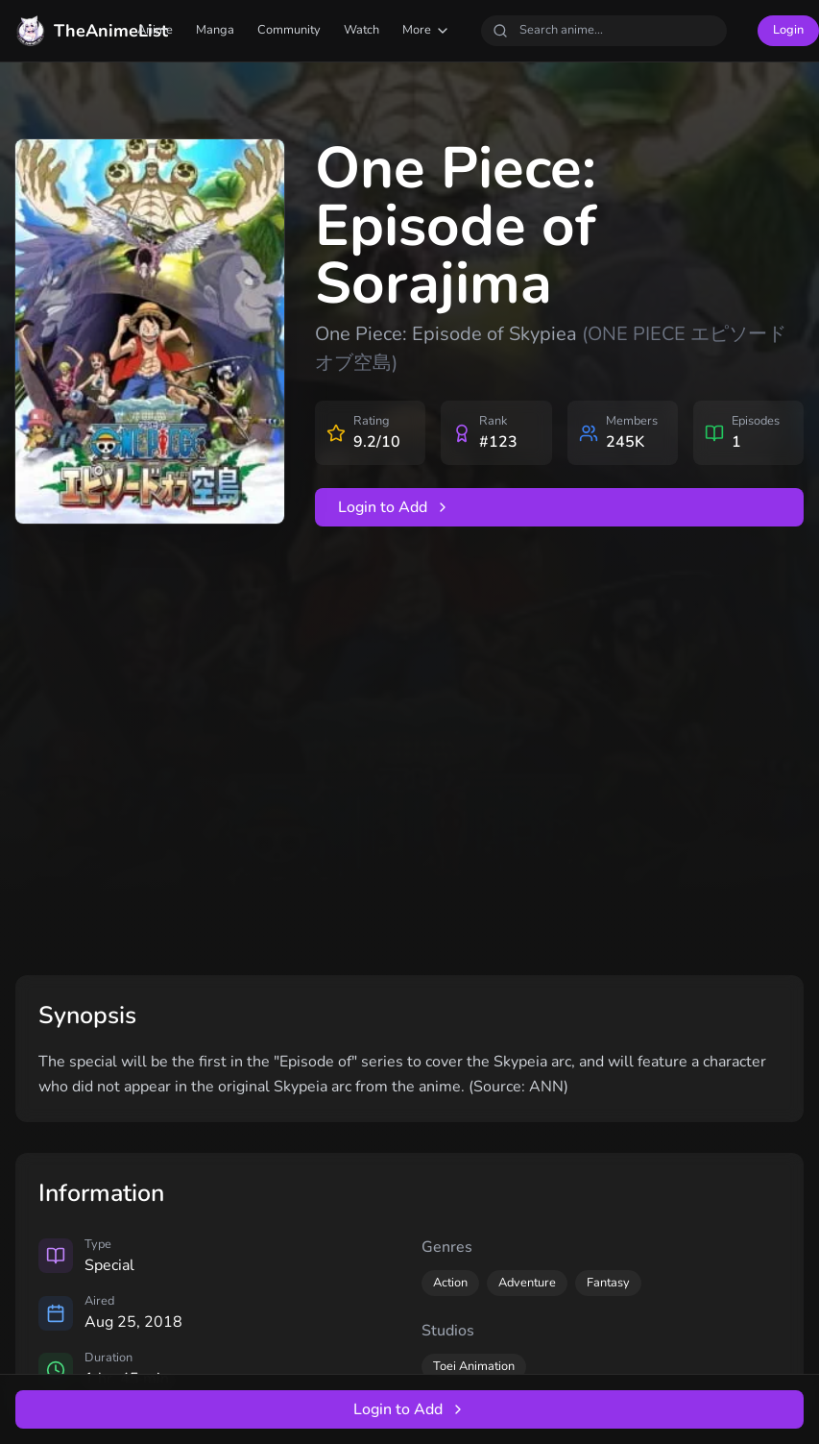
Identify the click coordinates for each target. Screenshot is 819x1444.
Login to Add (394, 507)
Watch (361, 29)
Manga (215, 29)
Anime (155, 29)
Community (289, 29)
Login (788, 29)
